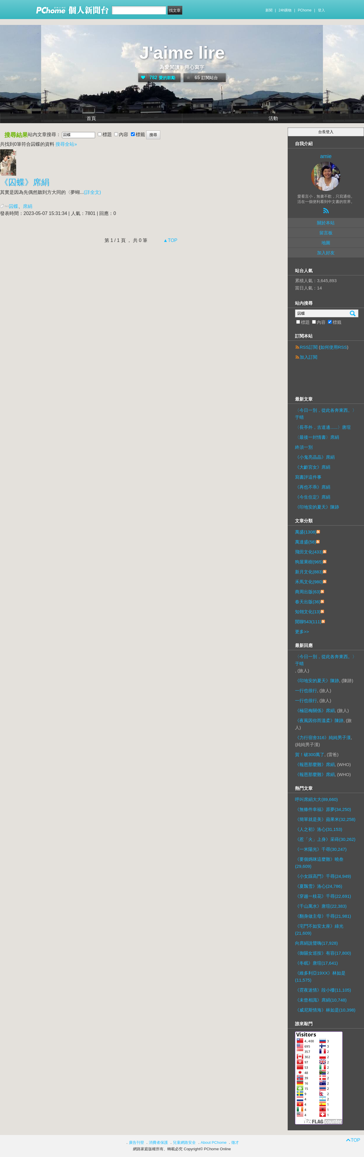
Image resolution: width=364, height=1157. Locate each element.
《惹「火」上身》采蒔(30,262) (325, 839)
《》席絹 (24, 182)
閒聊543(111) (308, 621)
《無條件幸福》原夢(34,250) (323, 809)
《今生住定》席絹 (312, 496)
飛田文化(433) (309, 551)
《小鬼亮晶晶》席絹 (315, 457)
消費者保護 (158, 1142)
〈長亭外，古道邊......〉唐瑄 (323, 427)
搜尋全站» (66, 144)
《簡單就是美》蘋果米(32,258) (325, 819)
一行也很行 (306, 690)
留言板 (326, 232)
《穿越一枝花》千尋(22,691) (323, 896)
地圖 (325, 242)
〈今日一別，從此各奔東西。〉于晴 (326, 414)
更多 (302, 631)
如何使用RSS (333, 347)
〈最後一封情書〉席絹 (317, 437)
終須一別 (304, 447)
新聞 (268, 10)
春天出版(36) (308, 601)
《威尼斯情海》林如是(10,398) (325, 1009)
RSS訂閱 (309, 347)
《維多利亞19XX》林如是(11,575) (320, 976)
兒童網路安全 (184, 1142)
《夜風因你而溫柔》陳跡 (319, 720)
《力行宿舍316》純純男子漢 (323, 737)
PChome (304, 10)
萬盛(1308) (305, 531)
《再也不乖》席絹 (312, 487)
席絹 (27, 206)
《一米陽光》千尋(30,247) (321, 849)
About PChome (214, 1142)
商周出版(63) (308, 591)
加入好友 (326, 252)
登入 (321, 10)
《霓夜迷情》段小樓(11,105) (323, 989)
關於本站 (326, 222)
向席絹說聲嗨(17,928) (316, 943)
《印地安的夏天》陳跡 (317, 506)
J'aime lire (182, 52)
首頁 (91, 118)
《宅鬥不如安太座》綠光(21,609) (319, 930)
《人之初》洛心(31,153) (318, 829)
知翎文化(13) (308, 611)
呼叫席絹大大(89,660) (316, 799)
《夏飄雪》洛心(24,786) (318, 886)
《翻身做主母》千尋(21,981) (323, 916)
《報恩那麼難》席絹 (315, 764)
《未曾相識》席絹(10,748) (321, 999)
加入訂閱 (308, 357)
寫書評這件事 (308, 477)
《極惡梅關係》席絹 (315, 710)
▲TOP (169, 240)
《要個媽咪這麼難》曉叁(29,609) (319, 863)
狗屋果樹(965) (309, 561)
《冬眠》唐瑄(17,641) (316, 963)
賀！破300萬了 (309, 754)
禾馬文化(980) (309, 581)
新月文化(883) (309, 571)
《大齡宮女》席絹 (312, 467)
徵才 (235, 1142)
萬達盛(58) (305, 541)
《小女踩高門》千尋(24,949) (323, 876)
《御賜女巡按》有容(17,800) (323, 953)
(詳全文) (92, 192)
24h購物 (285, 10)
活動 (273, 118)
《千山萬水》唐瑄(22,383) (321, 906)
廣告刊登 (136, 1142)
